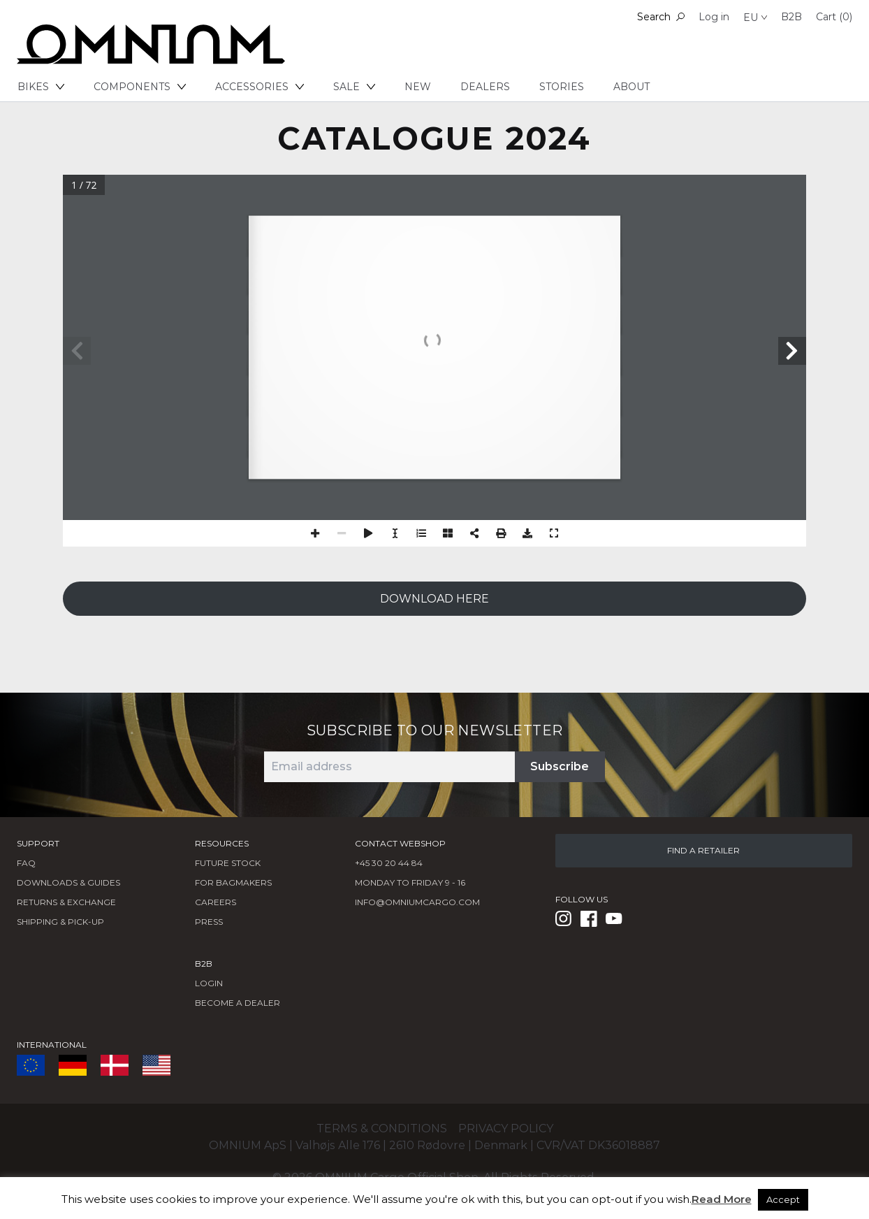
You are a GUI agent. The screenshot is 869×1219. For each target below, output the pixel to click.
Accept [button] (783, 1199)
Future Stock (228, 863)
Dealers (485, 86)
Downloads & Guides (68, 882)
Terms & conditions (381, 1128)
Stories (561, 86)
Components (140, 86)
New (417, 86)
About (631, 86)
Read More (722, 1199)
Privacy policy (505, 1128)
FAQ (26, 863)
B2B (791, 16)
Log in (714, 16)
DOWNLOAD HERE (434, 598)
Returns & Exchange (66, 902)
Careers (215, 902)
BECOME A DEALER (237, 1002)
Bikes (40, 86)
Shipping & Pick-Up (60, 921)
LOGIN (209, 983)
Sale (354, 86)
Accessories (259, 86)
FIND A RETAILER (703, 850)
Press (209, 921)
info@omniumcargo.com (417, 902)
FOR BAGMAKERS (233, 882)
